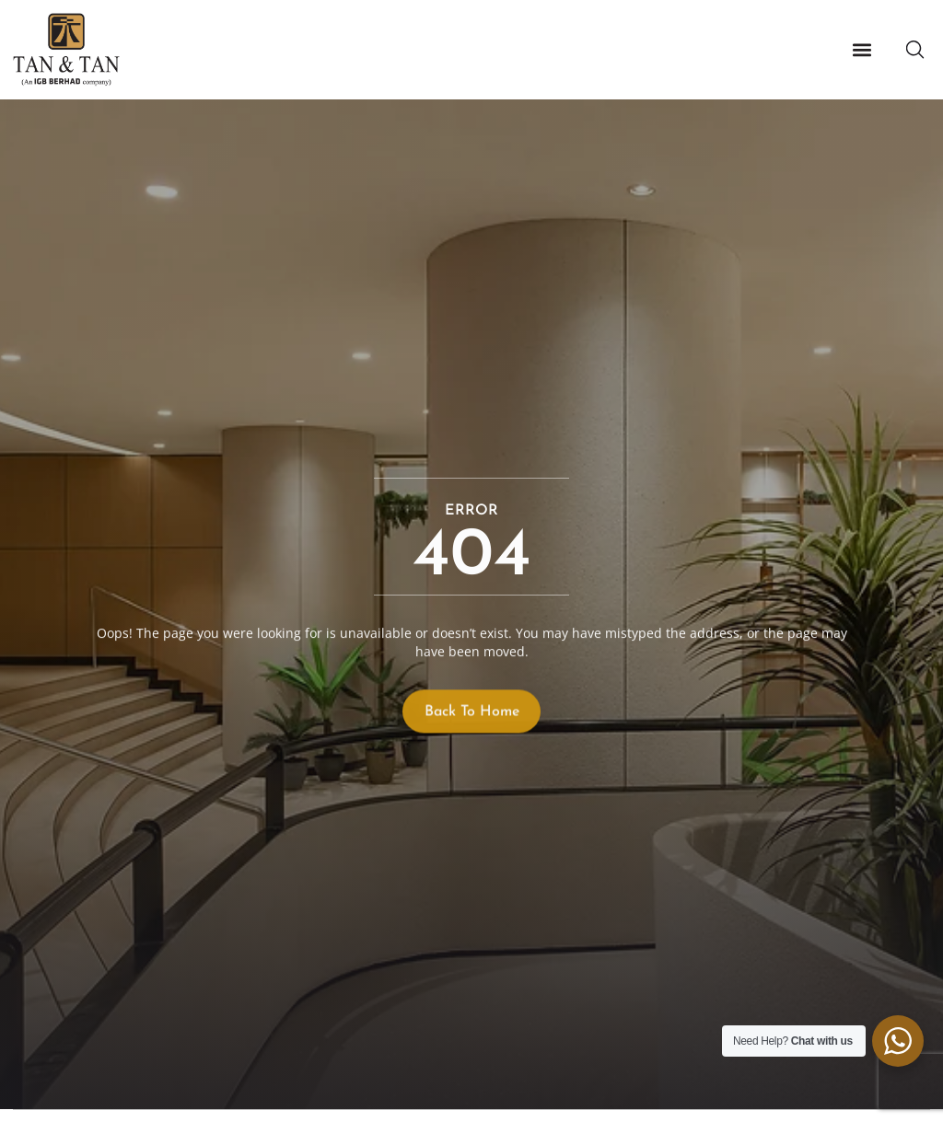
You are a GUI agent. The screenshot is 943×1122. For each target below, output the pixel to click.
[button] (861, 50)
